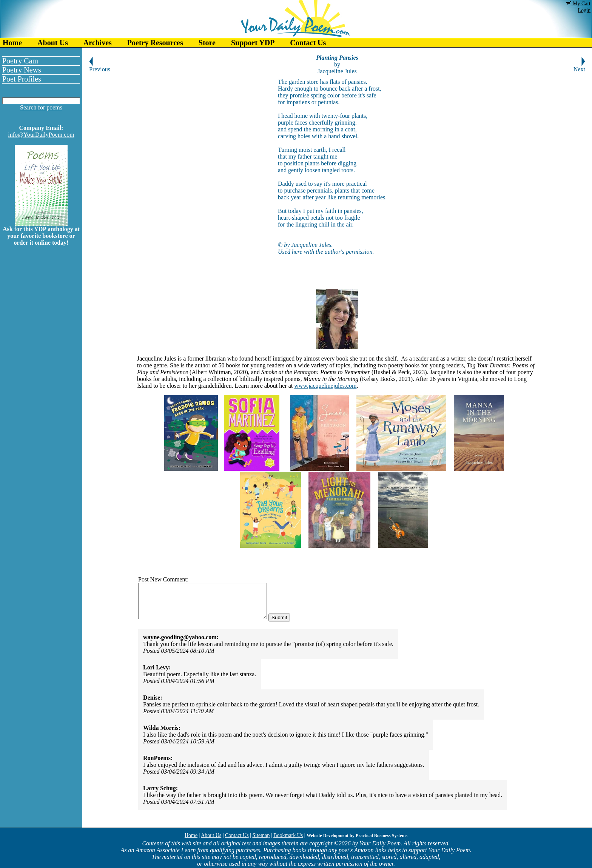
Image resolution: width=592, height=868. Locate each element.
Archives (97, 43)
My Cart (578, 3)
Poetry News (21, 70)
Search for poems (41, 107)
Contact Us (308, 43)
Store (207, 43)
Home (12, 43)
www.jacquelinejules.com (325, 385)
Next (579, 66)
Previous (99, 66)
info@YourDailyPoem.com (41, 134)
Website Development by (357, 835)
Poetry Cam (20, 61)
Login (584, 10)
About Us (52, 43)
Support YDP (252, 43)
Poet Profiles (21, 79)
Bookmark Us (288, 835)
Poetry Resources (155, 43)
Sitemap (261, 835)
